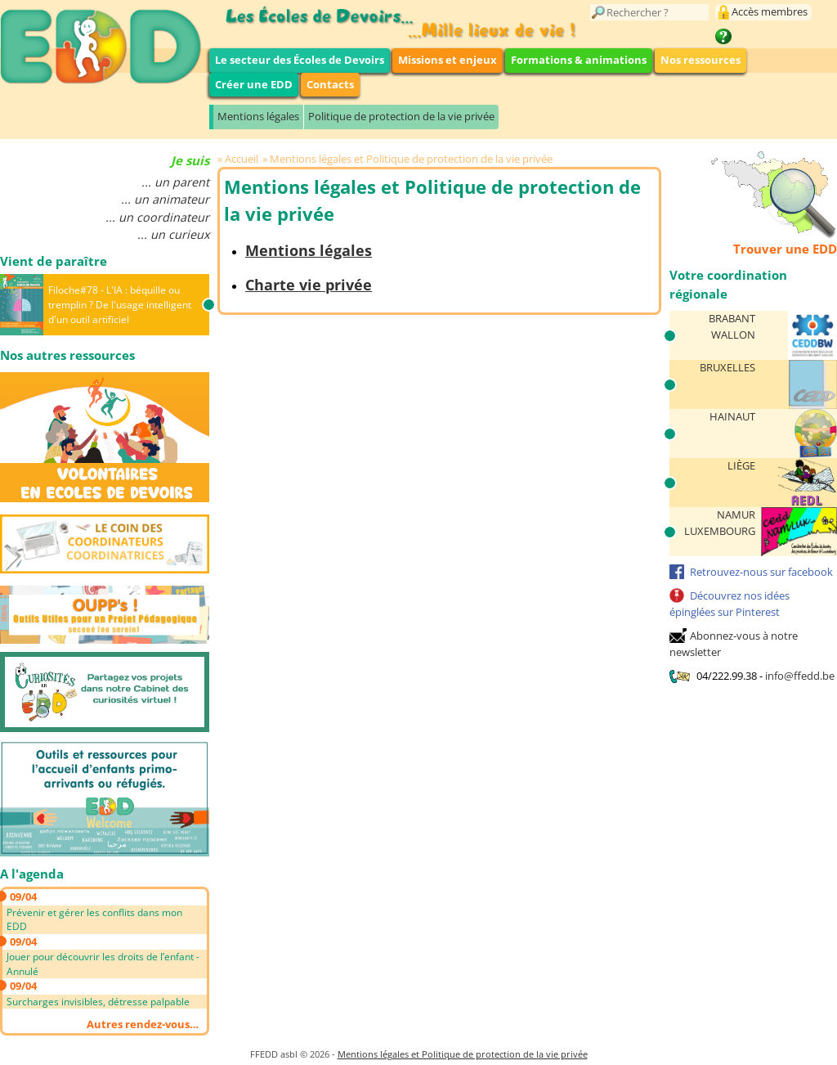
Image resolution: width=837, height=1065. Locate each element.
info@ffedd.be (800, 675)
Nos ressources (700, 59)
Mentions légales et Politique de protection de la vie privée (411, 158)
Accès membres (770, 11)
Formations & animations (579, 59)
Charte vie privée (308, 284)
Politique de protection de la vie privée (401, 116)
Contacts (330, 84)
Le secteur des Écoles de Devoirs (299, 59)
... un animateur (165, 199)
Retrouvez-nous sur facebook (761, 571)
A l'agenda (32, 873)
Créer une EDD (254, 84)
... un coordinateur (157, 217)
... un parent (175, 182)
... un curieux (173, 234)
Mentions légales (258, 116)
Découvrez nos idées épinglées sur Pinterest (729, 603)
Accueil (241, 158)
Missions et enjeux (447, 59)
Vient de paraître (53, 261)
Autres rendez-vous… (143, 1024)
